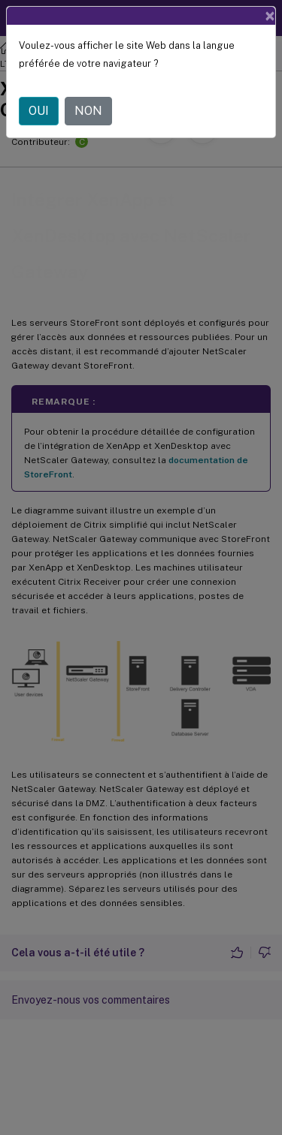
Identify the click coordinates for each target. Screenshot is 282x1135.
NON (88, 111)
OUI (39, 111)
